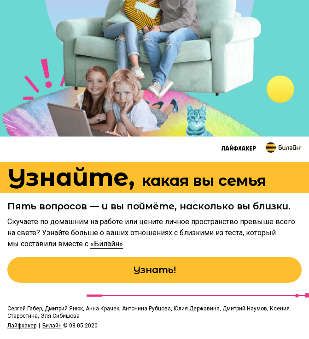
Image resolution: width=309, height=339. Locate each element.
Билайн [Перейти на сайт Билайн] (52, 325)
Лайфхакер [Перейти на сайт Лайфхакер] (21, 325)
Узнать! (154, 269)
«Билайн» (106, 243)
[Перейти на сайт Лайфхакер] (239, 147)
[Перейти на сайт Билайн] (283, 147)
